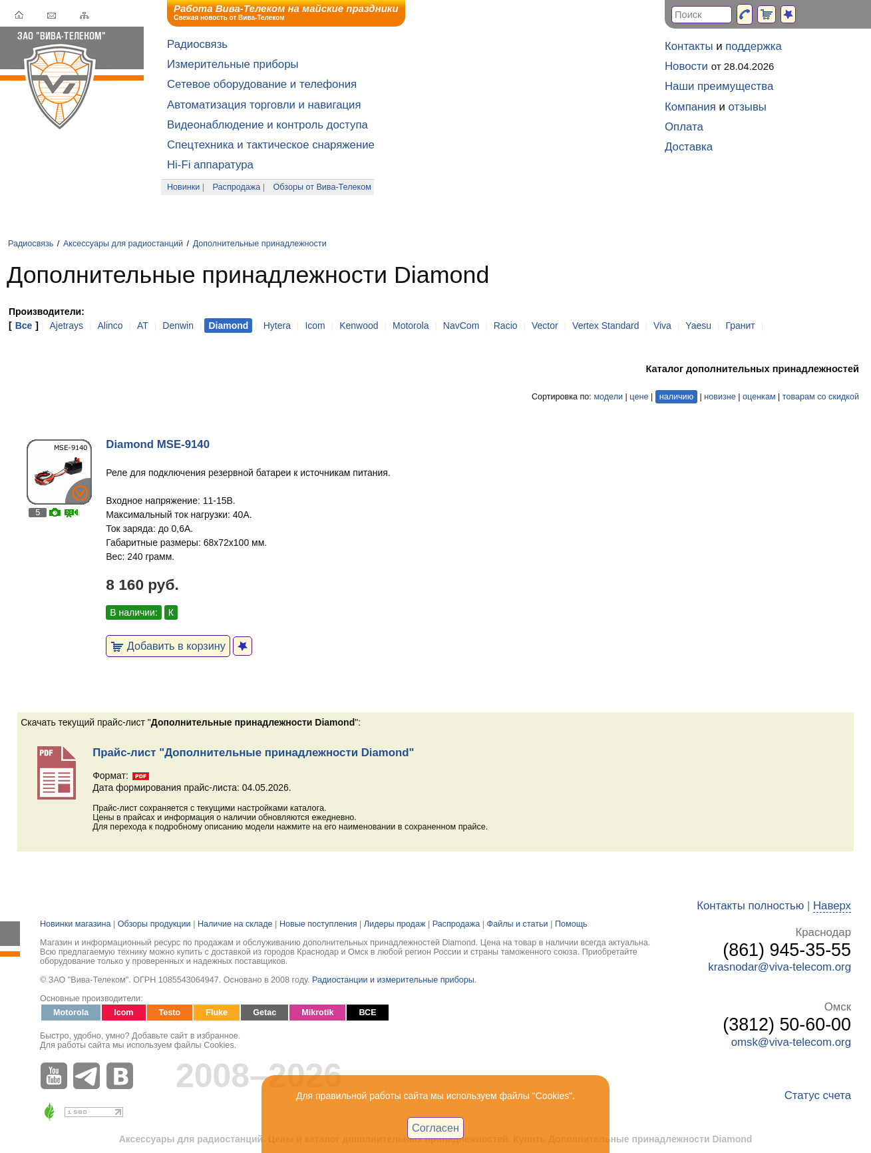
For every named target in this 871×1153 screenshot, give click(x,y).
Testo (170, 1012)
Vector (545, 325)
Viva (662, 325)
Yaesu (698, 325)
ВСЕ (367, 1012)
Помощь (571, 924)
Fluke (217, 1012)
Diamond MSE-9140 (158, 444)
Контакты (689, 46)
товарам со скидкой (821, 396)
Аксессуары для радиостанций (123, 243)
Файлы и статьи (517, 924)
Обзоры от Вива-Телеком (322, 187)
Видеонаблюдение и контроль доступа (267, 124)
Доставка (689, 146)
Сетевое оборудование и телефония (262, 84)
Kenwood (358, 325)
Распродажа (237, 187)
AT (142, 325)
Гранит (740, 325)
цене (638, 396)
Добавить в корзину (168, 646)
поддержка (753, 46)
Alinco (109, 325)
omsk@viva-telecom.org (791, 1042)
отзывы (748, 107)
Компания (690, 107)
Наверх (832, 905)
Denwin (178, 325)
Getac (264, 1012)
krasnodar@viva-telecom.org (779, 967)
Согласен (435, 1128)
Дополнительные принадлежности (260, 243)
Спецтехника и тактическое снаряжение (271, 144)
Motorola (411, 325)
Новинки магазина (75, 924)
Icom (315, 325)
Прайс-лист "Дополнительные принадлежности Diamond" (253, 752)
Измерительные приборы (233, 64)
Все (24, 325)
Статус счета (817, 1095)
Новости (686, 66)
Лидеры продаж (395, 924)
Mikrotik (317, 1012)
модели (608, 396)
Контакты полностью (750, 905)
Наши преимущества (719, 86)
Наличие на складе (235, 924)
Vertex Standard (605, 325)
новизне (719, 396)
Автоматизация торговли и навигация (264, 105)
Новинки (183, 187)
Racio (506, 325)
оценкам (759, 396)
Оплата (684, 126)
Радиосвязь (197, 44)
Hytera (277, 325)
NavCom (461, 325)
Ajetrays (66, 325)
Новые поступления (318, 924)
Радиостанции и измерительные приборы (393, 980)
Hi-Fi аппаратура (210, 164)
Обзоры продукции (154, 924)
